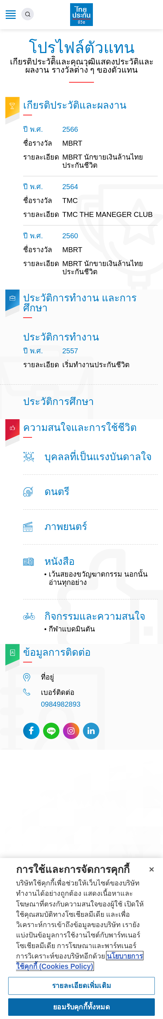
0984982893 (60, 704)
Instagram (71, 731)
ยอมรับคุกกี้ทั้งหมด (81, 1010)
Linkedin (91, 731)
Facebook (31, 731)
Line (51, 731)
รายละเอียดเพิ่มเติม (81, 988)
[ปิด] (151, 872)
